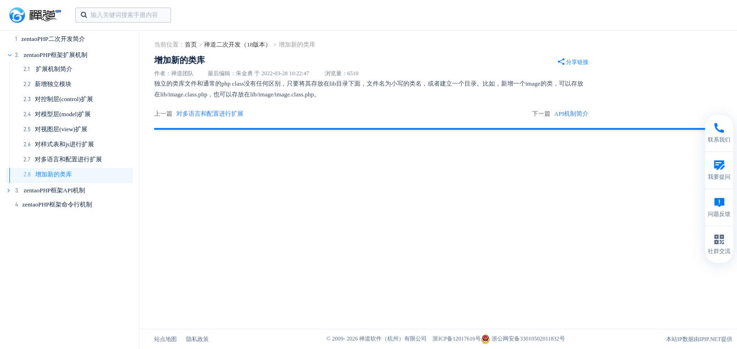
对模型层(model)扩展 (63, 114)
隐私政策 (197, 339)
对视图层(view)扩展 (61, 129)
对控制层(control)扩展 (64, 99)
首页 (191, 44)
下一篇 (560, 114)
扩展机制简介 (53, 68)
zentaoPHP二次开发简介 (53, 38)
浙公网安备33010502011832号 (523, 338)
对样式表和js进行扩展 (64, 144)
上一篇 (198, 114)
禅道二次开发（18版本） (237, 44)
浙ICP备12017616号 (456, 338)
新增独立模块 (53, 83)
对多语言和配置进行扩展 (68, 159)
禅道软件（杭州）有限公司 (393, 338)
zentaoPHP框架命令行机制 (57, 204)
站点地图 (165, 339)
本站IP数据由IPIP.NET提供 (699, 339)
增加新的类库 (53, 174)
